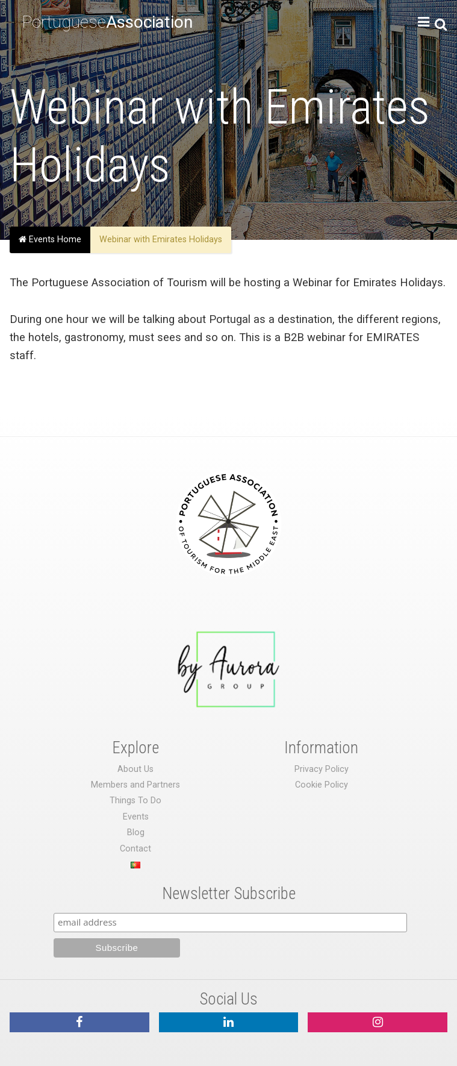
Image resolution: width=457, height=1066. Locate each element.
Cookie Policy (321, 785)
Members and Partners (135, 785)
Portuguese (107, 22)
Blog (136, 832)
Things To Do (135, 800)
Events (136, 817)
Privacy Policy (321, 769)
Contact (135, 849)
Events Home (50, 239)
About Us (135, 769)
